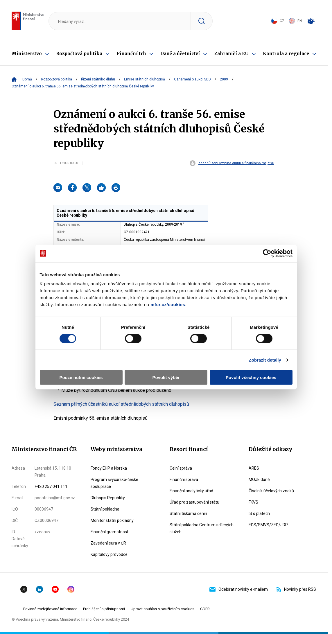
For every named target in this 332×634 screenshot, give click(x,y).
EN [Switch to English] (295, 21)
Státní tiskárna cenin (188, 513)
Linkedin (39, 589)
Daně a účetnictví (180, 53)
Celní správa (181, 468)
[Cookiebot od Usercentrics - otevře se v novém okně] (267, 253)
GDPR (205, 609)
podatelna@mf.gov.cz (55, 497)
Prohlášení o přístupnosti (104, 609)
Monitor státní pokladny (112, 520)
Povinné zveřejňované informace (50, 609)
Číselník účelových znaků (271, 490)
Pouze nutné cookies (81, 377)
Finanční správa (184, 479)
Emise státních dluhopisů (144, 79)
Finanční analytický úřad (191, 490)
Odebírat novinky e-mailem (238, 589)
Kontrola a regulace (286, 53)
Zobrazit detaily (265, 359)
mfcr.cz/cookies (167, 304)
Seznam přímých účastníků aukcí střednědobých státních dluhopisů (121, 404)
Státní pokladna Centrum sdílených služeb (202, 528)
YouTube (55, 589)
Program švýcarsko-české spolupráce (114, 483)
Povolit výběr (166, 377)
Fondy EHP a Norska (109, 468)
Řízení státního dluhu (98, 79)
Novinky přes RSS (296, 589)
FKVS (253, 502)
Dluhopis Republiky (108, 497)
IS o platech (259, 513)
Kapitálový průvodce (109, 554)
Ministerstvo (27, 53)
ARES (254, 468)
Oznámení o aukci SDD (192, 79)
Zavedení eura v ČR (108, 543)
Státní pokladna (105, 509)
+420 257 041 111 (51, 486)
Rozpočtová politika (79, 53)
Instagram (70, 589)
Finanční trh (131, 53)
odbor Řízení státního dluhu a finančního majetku (236, 163)
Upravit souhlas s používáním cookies (162, 609)
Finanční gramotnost (109, 531)
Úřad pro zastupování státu (194, 502)
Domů (27, 79)
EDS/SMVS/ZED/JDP (268, 524)
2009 (224, 79)
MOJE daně (259, 479)
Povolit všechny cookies (251, 377)
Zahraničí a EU (231, 53)
